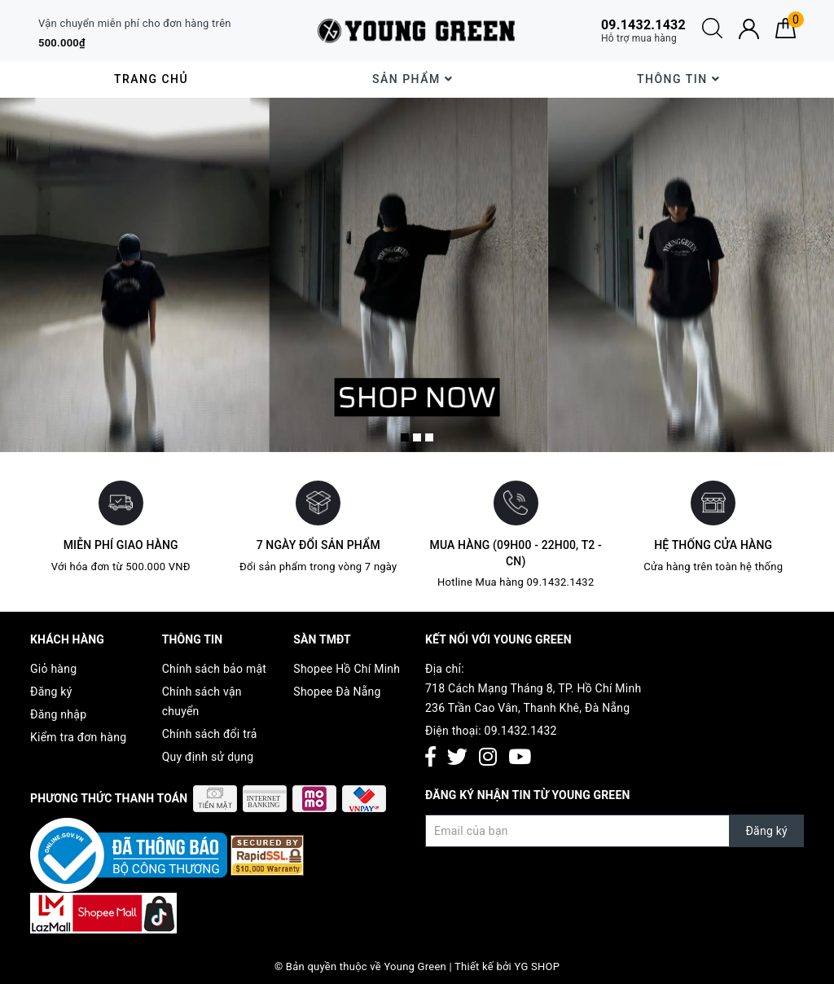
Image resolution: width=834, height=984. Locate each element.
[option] (417, 275)
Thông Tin (678, 79)
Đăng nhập (58, 714)
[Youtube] (519, 757)
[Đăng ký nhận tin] (614, 831)
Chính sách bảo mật (214, 668)
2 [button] (417, 437)
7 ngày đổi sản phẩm (318, 544)
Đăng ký (51, 691)
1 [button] (405, 437)
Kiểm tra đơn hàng (78, 737)
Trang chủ (151, 79)
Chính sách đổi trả (209, 733)
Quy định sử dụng (208, 756)
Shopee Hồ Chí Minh (346, 668)
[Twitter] (457, 757)
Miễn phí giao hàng (121, 544)
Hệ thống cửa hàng (713, 544)
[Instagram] (488, 757)
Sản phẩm (412, 79)
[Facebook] (430, 757)
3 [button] (429, 437)
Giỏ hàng (53, 668)
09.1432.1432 (521, 730)
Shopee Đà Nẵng (336, 691)
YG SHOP (537, 966)
